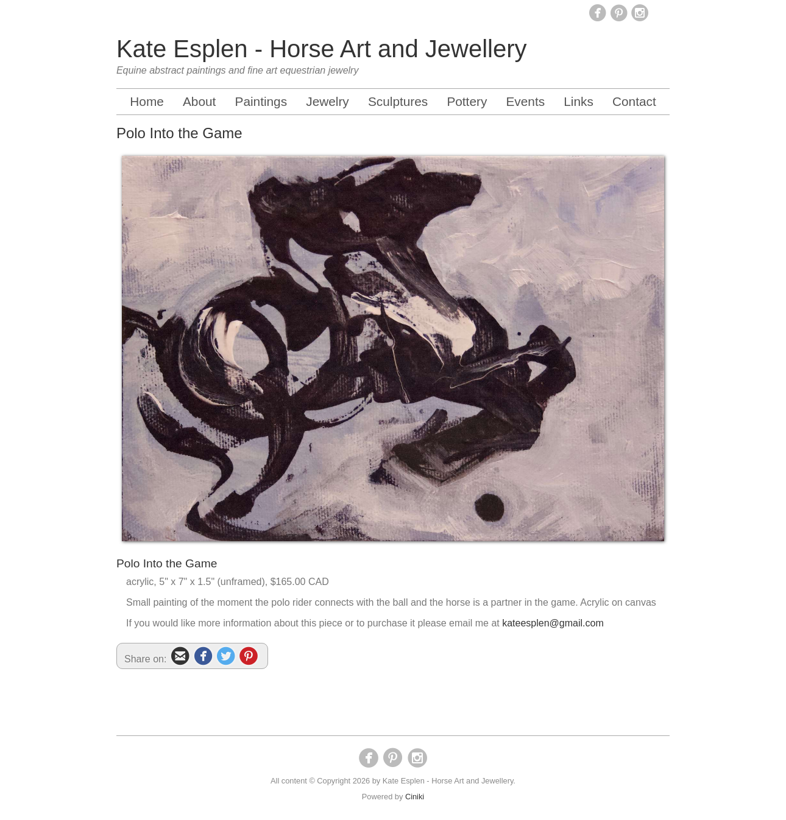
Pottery (467, 101)
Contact (634, 101)
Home (146, 101)
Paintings (261, 101)
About (199, 101)
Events (525, 101)
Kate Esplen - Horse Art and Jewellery (321, 48)
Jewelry (327, 101)
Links (578, 101)
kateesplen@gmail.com (553, 623)
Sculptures (398, 101)
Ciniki (414, 796)
